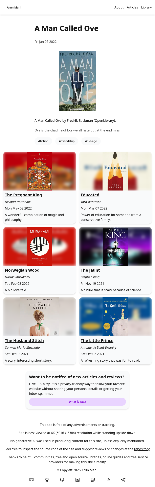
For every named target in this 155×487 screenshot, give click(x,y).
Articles (132, 7)
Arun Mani (14, 7)
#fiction (43, 141)
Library (146, 7)
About (119, 7)
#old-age (91, 141)
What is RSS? (77, 401)
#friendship (66, 141)
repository (141, 449)
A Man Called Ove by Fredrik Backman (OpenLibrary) (75, 120)
